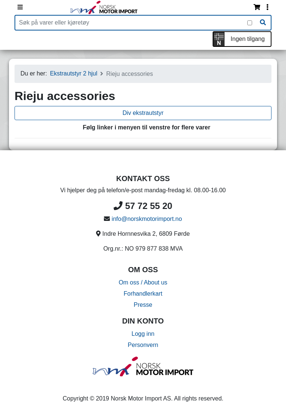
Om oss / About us (143, 282)
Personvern (143, 345)
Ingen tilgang (248, 39)
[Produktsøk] (131, 23)
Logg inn (142, 334)
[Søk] (262, 22)
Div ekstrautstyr (143, 113)
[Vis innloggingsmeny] (267, 7)
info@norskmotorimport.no (147, 219)
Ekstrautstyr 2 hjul (73, 73)
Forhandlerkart (143, 293)
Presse (143, 305)
